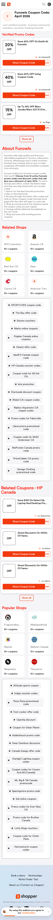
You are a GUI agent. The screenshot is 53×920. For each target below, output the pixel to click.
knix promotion (26, 384)
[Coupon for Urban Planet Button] (25, 727)
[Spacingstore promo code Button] (25, 791)
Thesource (36, 669)
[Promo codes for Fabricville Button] (25, 418)
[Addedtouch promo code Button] (25, 735)
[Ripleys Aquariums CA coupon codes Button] (25, 409)
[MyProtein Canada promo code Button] (25, 449)
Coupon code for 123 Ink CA (26, 375)
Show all (26, 598)
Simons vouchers (26, 320)
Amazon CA (36, 244)
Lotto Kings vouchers (26, 828)
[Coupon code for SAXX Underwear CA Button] (25, 438)
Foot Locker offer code (26, 712)
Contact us (27, 885)
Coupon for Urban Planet (26, 727)
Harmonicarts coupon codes (26, 848)
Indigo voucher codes (26, 693)
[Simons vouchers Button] (25, 321)
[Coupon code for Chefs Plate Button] (25, 837)
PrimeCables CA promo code (26, 460)
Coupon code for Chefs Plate (26, 837)
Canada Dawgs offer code (26, 751)
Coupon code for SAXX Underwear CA (26, 438)
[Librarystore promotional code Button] (25, 427)
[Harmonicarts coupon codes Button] (25, 848)
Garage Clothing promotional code (26, 470)
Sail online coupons (26, 799)
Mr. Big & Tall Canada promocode (26, 781)
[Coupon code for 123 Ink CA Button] (25, 375)
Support (39, 885)
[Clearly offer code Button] (25, 347)
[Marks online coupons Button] (25, 328)
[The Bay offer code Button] (25, 313)
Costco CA (10, 288)
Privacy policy (28, 902)
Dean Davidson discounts (26, 743)
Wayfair (8, 647)
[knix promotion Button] (24, 384)
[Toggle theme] (49, 4)
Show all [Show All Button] (26, 139)
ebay (33, 266)
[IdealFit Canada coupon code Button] (25, 356)
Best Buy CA (11, 266)
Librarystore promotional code (26, 427)
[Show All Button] (27, 598)
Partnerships (35, 875)
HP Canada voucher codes (25, 365)
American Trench (39, 288)
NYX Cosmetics (12, 244)
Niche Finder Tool (28, 879)
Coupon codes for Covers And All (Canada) (26, 771)
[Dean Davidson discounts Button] (25, 743)
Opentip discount (26, 720)
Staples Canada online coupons (26, 337)
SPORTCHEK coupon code (26, 305)
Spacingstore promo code (26, 791)
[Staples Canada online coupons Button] (25, 337)
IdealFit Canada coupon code (26, 356)
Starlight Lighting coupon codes (26, 760)
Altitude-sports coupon (26, 685)
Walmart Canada (39, 647)
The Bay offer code (25, 313)
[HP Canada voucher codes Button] (25, 365)
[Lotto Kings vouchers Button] (25, 828)
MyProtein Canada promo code (26, 449)
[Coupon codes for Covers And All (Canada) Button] (25, 771)
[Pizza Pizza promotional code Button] (25, 702)
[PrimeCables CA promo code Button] (25, 460)
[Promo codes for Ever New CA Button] (25, 808)
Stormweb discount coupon (26, 392)
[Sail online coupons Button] (25, 799)
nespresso (10, 669)
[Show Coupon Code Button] (24, 63)
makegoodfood (38, 625)
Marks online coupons (26, 328)
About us (14, 885)
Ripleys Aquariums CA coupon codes (26, 409)
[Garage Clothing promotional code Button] (25, 470)
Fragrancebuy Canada (16, 625)
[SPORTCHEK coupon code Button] (25, 305)
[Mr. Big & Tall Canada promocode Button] (25, 781)
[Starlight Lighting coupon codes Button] (25, 760)
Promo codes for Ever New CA (26, 808)
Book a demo (18, 875)
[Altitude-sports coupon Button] (25, 685)
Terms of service (43, 902)
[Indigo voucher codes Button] (25, 693)
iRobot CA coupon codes (26, 400)
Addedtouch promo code (26, 735)
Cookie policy (28, 913)
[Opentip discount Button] (25, 720)
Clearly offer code (26, 347)
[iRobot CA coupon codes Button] (25, 400)
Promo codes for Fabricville (26, 418)
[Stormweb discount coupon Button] (25, 392)
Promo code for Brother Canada (26, 819)
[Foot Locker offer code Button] (25, 712)
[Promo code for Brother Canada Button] (25, 819)
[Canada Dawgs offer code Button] (25, 751)
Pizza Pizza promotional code (26, 702)
